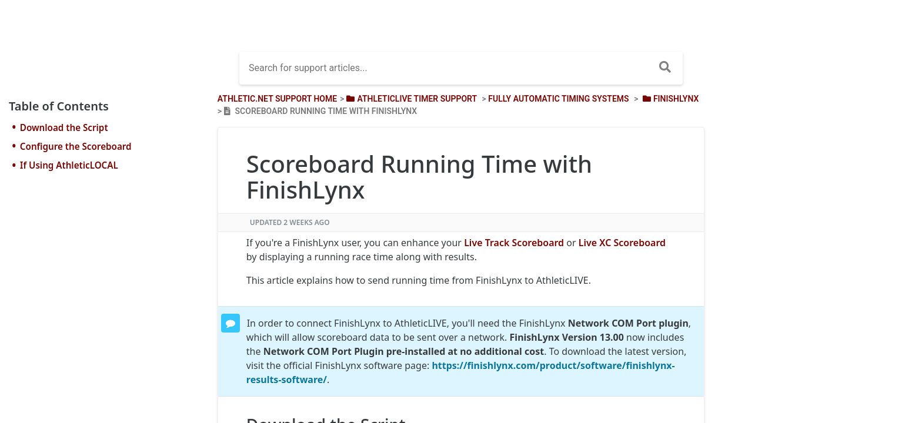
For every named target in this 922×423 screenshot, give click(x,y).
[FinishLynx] (669, 98)
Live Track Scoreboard (514, 242)
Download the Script (64, 127)
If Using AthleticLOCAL (69, 165)
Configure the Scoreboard (76, 146)
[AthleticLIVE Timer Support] (410, 98)
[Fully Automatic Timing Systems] (558, 98)
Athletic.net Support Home (277, 98)
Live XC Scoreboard (622, 242)
